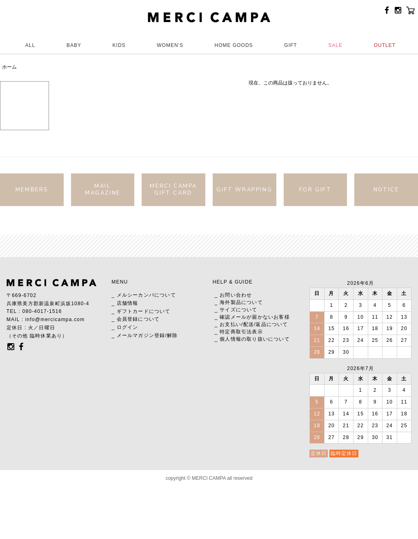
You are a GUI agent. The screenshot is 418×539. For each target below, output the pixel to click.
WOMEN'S (170, 45)
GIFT (290, 45)
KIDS (119, 45)
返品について (272, 324)
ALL (30, 45)
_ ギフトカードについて (140, 311)
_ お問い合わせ (233, 295)
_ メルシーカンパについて (143, 295)
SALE (335, 45)
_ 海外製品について (239, 302)
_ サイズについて (236, 310)
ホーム (9, 67)
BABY (74, 45)
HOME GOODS (234, 45)
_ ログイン (124, 327)
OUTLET (385, 45)
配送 (248, 324)
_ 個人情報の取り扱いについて (252, 339)
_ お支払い (228, 324)
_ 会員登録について (135, 319)
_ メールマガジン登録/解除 (144, 335)
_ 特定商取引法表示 (239, 332)
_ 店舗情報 (124, 303)
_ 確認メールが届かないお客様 (252, 317)
